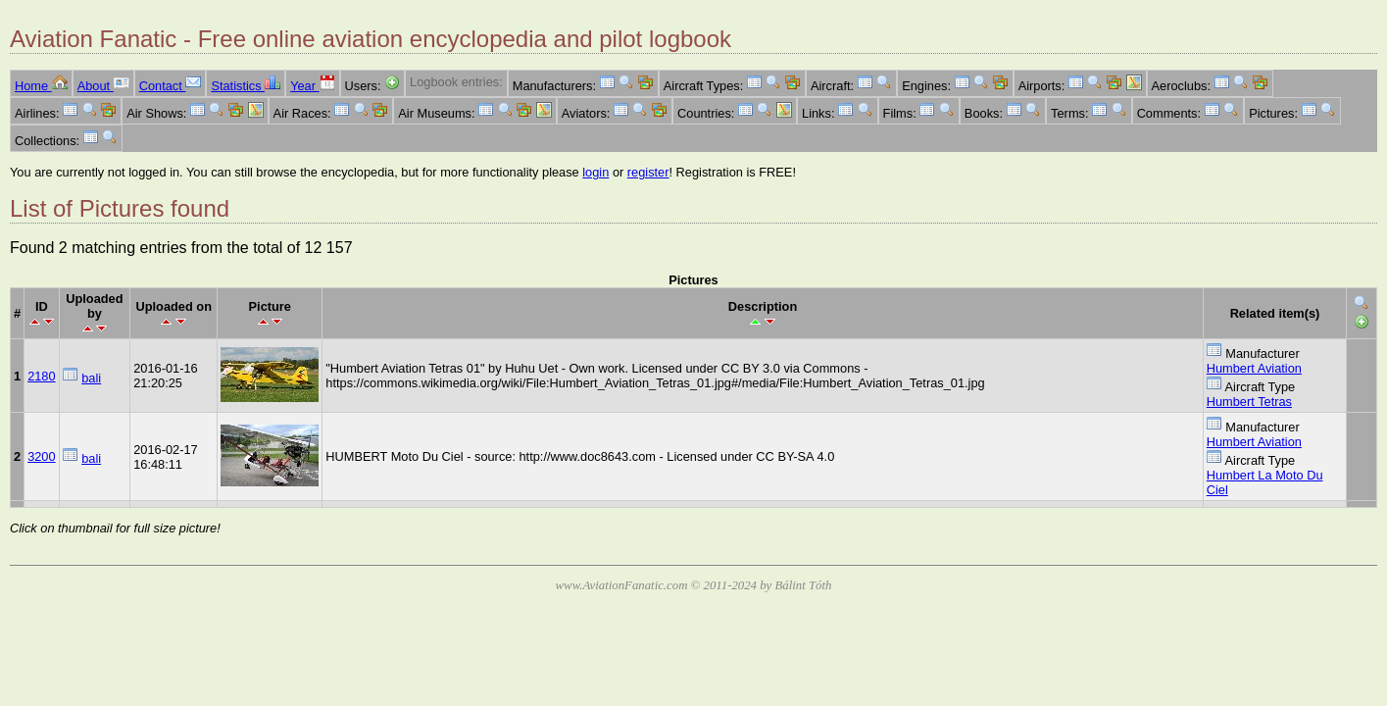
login (595, 172)
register (648, 172)
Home (41, 85)
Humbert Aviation (1254, 368)
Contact (170, 85)
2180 (41, 376)
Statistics (245, 85)
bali (91, 378)
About (103, 85)
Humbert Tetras (1249, 401)
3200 (41, 456)
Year (312, 85)
